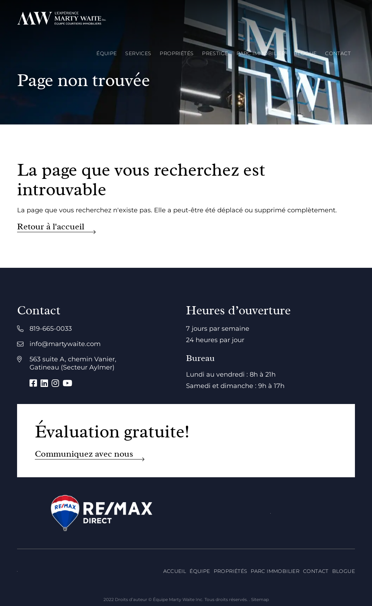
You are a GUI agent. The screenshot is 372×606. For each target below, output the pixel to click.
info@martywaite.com (65, 344)
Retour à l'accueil (50, 226)
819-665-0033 (51, 329)
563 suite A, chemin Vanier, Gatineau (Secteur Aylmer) (73, 363)
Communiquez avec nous (84, 453)
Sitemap (260, 599)
